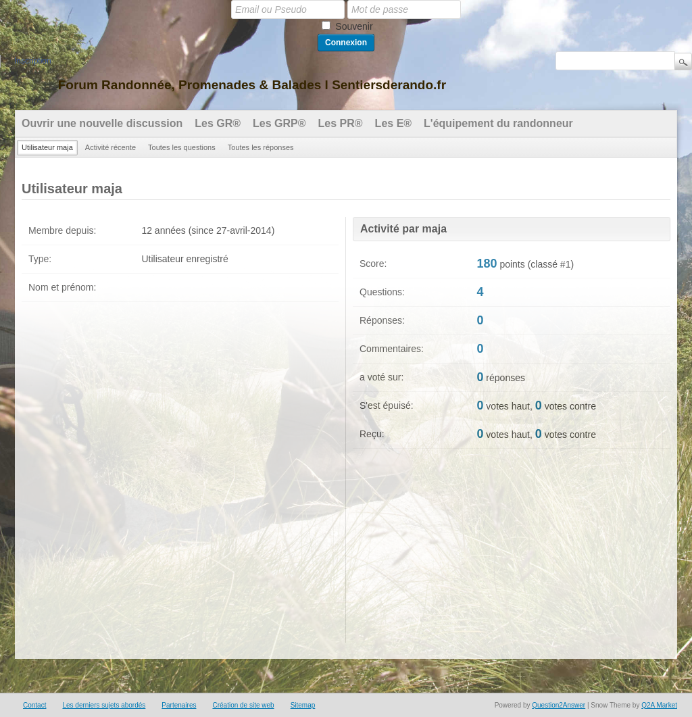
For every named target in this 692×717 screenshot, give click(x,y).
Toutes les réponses (261, 147)
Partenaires (179, 705)
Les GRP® (279, 123)
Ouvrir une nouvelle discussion (102, 123)
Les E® (393, 123)
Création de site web (243, 705)
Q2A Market (659, 705)
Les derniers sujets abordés (103, 705)
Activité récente (110, 147)
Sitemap (303, 705)
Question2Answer (558, 705)
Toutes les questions (182, 147)
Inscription (32, 61)
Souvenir (353, 26)
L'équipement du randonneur (498, 123)
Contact (34, 705)
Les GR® (218, 123)
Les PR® (340, 123)
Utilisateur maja (47, 147)
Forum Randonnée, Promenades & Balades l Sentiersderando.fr (252, 85)
